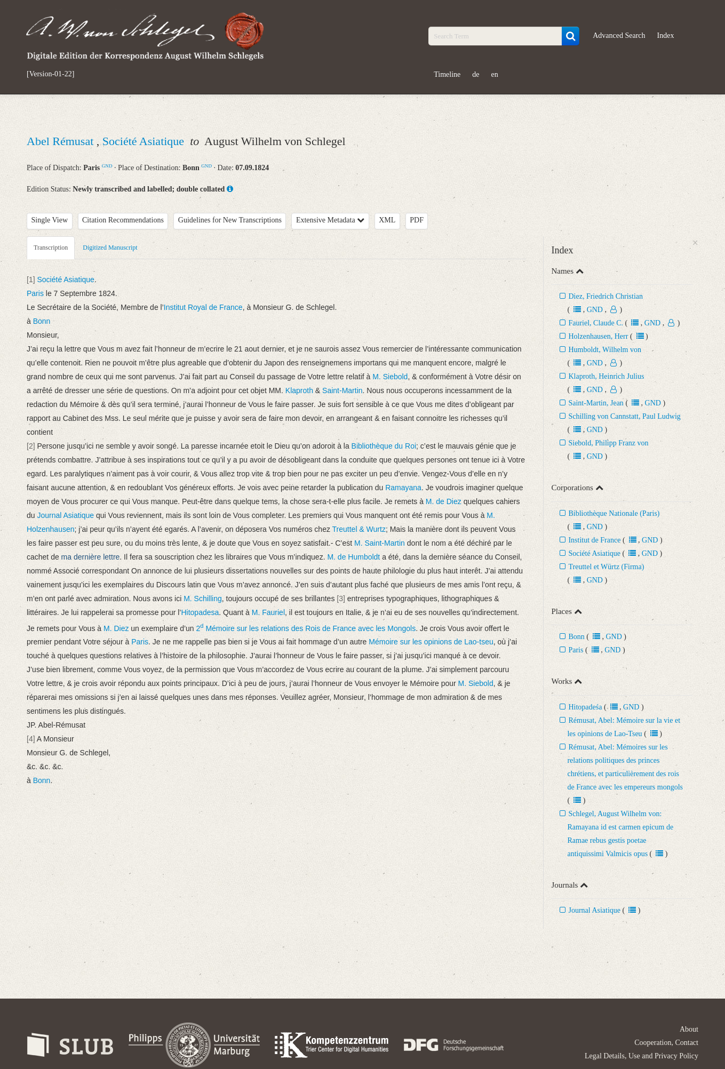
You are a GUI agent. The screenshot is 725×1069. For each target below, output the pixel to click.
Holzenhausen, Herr (598, 336)
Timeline (447, 74)
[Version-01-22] (50, 74)
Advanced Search (619, 35)
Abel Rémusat (62, 141)
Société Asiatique (144, 141)
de (475, 74)
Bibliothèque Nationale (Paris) (613, 513)
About (689, 1029)
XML (387, 220)
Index (665, 35)
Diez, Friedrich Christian (605, 296)
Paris (575, 650)
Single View (49, 220)
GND (107, 166)
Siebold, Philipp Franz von (608, 443)
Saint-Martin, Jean (595, 403)
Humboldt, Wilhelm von (604, 350)
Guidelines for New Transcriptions (230, 220)
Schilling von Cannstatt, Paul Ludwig (624, 416)
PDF (417, 220)
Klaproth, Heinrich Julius (606, 376)
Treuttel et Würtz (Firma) (606, 567)
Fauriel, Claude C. (595, 323)
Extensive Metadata (330, 220)
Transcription (51, 247)
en (494, 74)
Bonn (576, 637)
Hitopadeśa (585, 707)
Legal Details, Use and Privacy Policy (641, 1056)
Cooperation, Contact (666, 1043)
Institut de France (594, 540)
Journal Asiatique (594, 910)
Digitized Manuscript (110, 247)
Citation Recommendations (123, 220)
